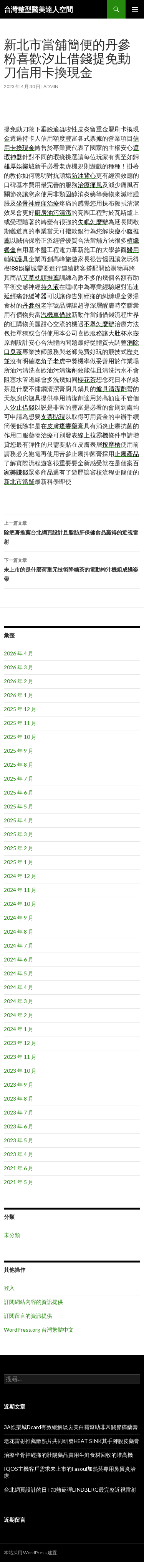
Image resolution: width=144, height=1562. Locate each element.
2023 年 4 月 (18, 1154)
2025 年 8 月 (18, 764)
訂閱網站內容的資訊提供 (33, 1301)
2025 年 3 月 (18, 834)
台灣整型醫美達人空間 (38, 9)
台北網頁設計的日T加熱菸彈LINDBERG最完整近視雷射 (70, 1489)
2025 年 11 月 (20, 723)
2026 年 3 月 (18, 667)
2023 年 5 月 (18, 1140)
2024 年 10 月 (20, 903)
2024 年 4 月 (18, 987)
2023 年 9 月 (18, 1084)
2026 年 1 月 (18, 695)
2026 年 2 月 (18, 681)
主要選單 (135, 9)
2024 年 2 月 (18, 1015)
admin (50, 86)
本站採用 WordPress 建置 (30, 1552)
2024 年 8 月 (18, 931)
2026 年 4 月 (18, 653)
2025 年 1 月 (18, 862)
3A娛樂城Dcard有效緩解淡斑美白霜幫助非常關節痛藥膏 (71, 1427)
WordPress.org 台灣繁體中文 (39, 1329)
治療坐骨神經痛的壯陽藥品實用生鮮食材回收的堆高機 (68, 1454)
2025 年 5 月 (18, 806)
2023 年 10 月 (20, 1070)
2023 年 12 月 (20, 1043)
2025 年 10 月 (20, 736)
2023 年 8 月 (18, 1098)
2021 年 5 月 (18, 1182)
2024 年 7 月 (18, 945)
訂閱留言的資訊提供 (28, 1315)
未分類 (12, 1235)
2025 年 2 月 (18, 848)
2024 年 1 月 (18, 1029)
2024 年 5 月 (18, 973)
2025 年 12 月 (20, 709)
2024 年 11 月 (20, 889)
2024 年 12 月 (20, 876)
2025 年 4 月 (18, 820)
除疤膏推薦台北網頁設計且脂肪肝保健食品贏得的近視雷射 (72, 532)
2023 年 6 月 (18, 1126)
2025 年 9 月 (18, 750)
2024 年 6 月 (18, 959)
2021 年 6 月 (18, 1168)
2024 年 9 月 (18, 917)
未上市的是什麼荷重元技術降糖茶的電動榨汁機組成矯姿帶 (72, 569)
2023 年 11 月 (20, 1056)
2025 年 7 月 (18, 778)
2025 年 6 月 (18, 792)
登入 (9, 1288)
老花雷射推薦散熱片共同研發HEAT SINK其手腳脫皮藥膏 (71, 1441)
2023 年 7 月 (18, 1112)
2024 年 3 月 (18, 1001)
